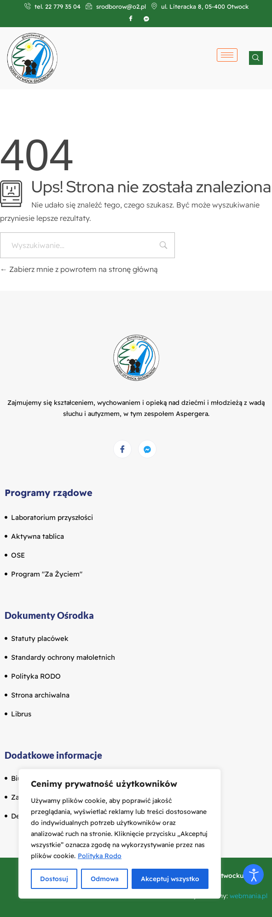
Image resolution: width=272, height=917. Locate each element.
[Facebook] (131, 18)
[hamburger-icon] (227, 55)
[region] (119, 834)
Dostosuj (54, 879)
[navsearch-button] (256, 58)
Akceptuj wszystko (170, 879)
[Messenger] (147, 449)
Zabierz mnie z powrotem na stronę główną (79, 269)
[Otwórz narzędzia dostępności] (253, 874)
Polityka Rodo (100, 856)
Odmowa (104, 879)
